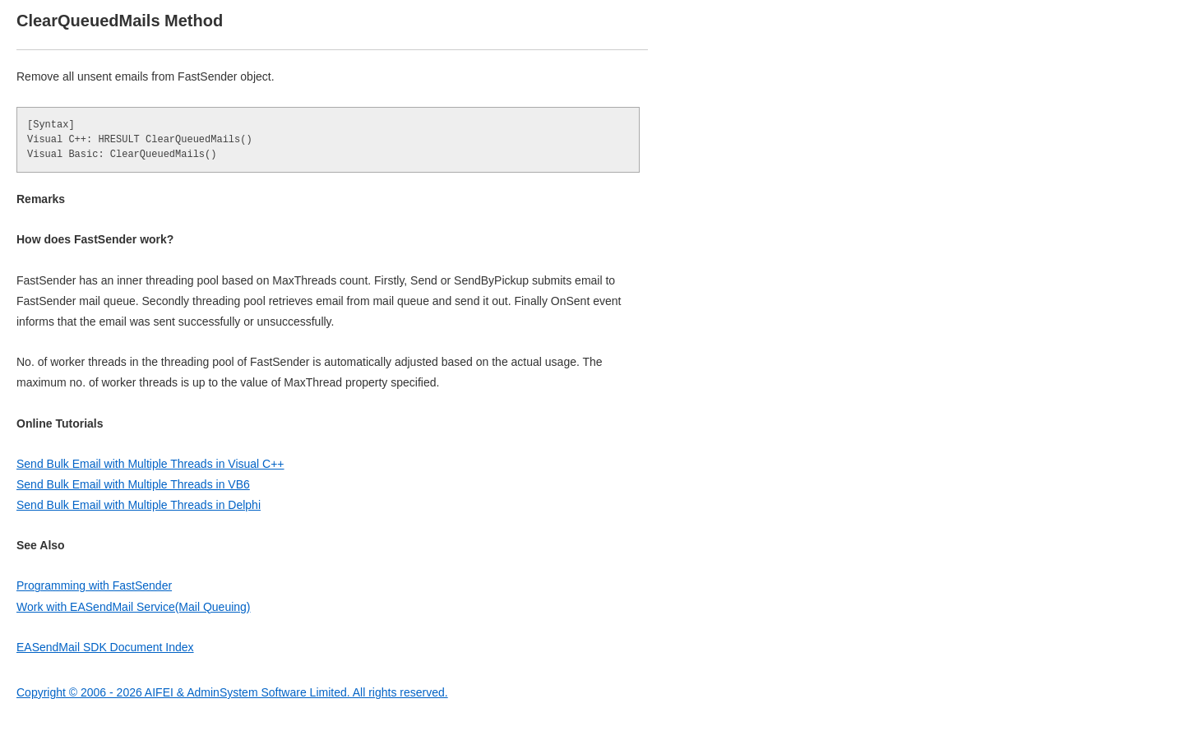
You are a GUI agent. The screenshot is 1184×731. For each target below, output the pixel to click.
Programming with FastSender (94, 585)
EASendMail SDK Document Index (105, 647)
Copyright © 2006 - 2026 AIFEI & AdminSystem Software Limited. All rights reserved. (232, 692)
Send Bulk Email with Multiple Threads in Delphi (138, 504)
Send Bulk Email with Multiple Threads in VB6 (133, 484)
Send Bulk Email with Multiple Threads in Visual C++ (150, 463)
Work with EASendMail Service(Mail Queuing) (133, 606)
